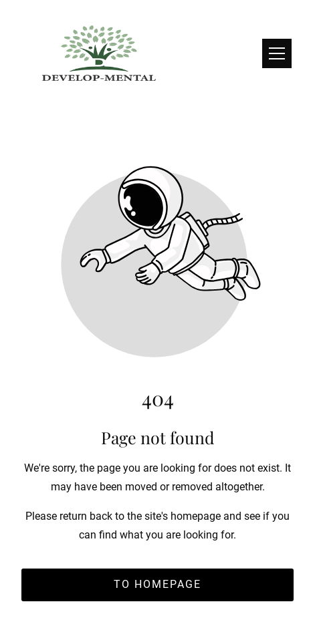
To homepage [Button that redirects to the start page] (157, 584)
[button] (277, 53)
